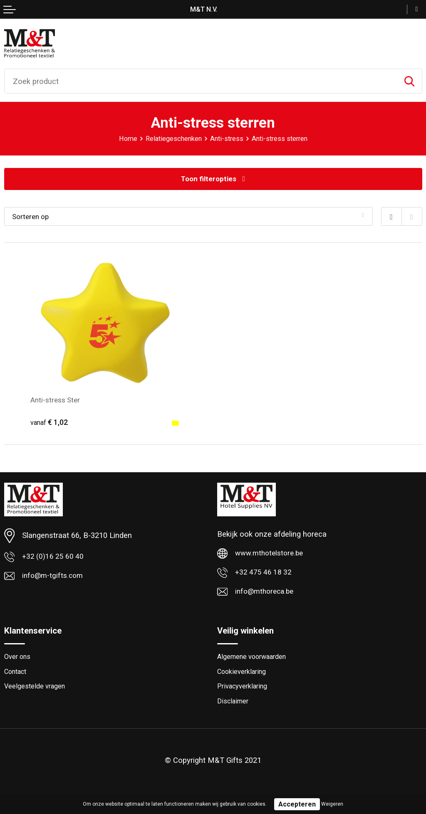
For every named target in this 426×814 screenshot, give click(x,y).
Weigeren (332, 804)
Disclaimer (233, 707)
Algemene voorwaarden (254, 660)
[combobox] (201, 81)
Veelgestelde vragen (36, 691)
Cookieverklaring (243, 676)
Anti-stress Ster (56, 400)
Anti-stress (226, 138)
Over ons (18, 660)
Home (124, 138)
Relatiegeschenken (171, 138)
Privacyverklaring (244, 691)
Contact (16, 676)
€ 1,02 (50, 423)
